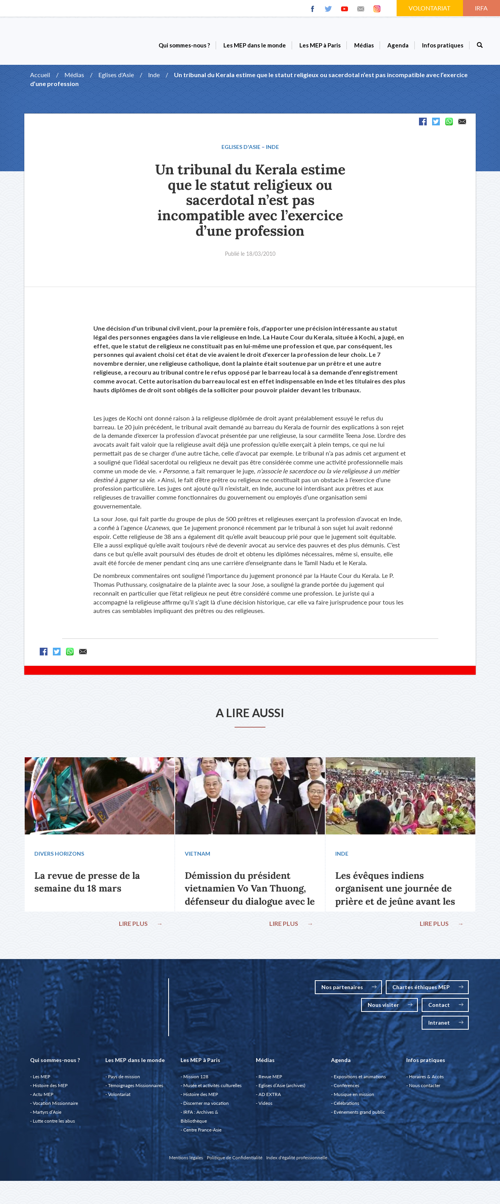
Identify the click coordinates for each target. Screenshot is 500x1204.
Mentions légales (186, 1161)
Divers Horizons (61, 855)
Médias (364, 45)
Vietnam (199, 855)
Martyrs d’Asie (47, 1116)
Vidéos (265, 1107)
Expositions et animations (360, 1080)
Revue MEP (270, 1080)
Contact (445, 1008)
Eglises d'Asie (116, 74)
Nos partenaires (349, 991)
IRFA (482, 8)
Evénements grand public (359, 1116)
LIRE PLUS (139, 925)
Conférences (346, 1089)
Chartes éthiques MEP (427, 991)
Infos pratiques (442, 45)
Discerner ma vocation (206, 1107)
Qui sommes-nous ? (184, 45)
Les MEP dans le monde (254, 45)
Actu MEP (43, 1098)
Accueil (40, 74)
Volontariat (119, 1098)
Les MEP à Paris (320, 45)
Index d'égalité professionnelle (296, 1161)
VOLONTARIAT (430, 8)
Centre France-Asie (202, 1133)
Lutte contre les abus (54, 1125)
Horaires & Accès (426, 1080)
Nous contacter (424, 1089)
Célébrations (346, 1107)
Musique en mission (354, 1098)
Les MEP (41, 1080)
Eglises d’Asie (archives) (281, 1089)
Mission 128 (195, 1080)
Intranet (445, 1026)
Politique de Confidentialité (234, 1161)
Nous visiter (390, 1008)
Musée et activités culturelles (212, 1089)
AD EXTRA (269, 1098)
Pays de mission (124, 1080)
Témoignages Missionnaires (135, 1089)
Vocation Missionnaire (55, 1107)
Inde (154, 74)
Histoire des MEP (50, 1089)
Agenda (398, 45)
